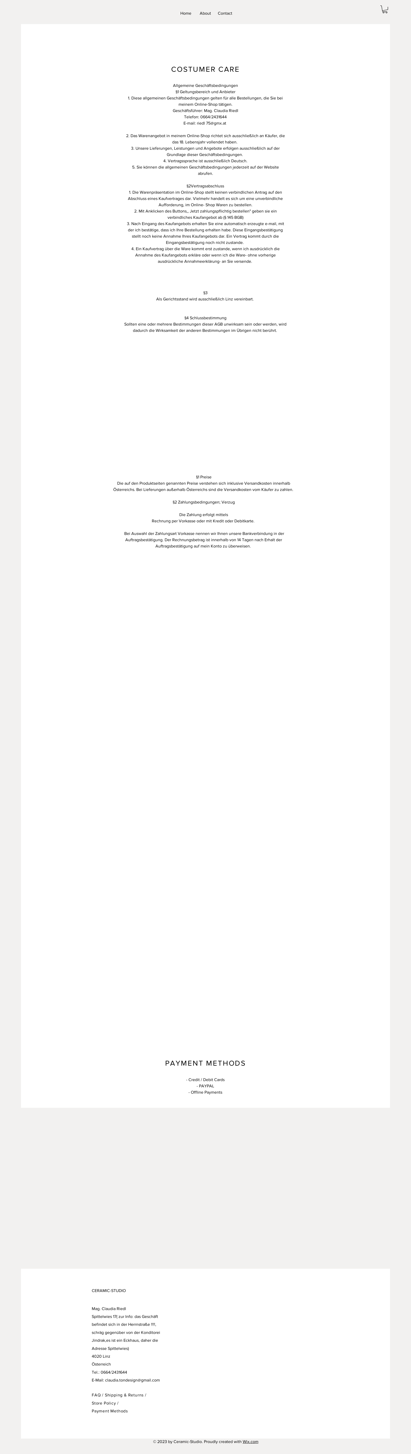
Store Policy (104, 1403)
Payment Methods (110, 1411)
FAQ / (98, 1395)
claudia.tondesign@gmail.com (132, 1380)
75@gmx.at (216, 123)
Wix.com (250, 1441)
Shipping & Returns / (126, 1395)
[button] (385, 9)
